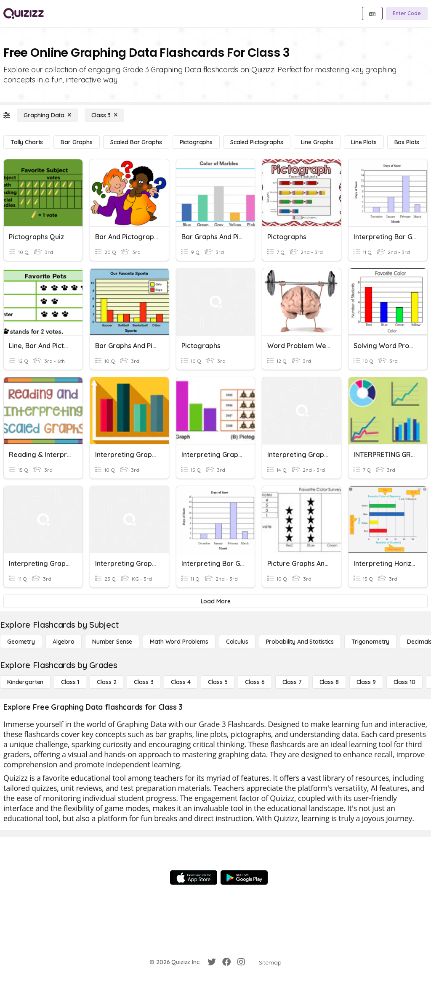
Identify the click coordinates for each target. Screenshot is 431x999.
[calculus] (237, 641)
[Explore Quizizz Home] (23, 13)
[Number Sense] (112, 641)
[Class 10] (404, 682)
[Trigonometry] (370, 641)
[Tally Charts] (26, 142)
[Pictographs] (196, 142)
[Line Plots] (364, 142)
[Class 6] (254, 682)
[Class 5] (217, 682)
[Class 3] (104, 115)
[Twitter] (212, 962)
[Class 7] (292, 682)
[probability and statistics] (300, 641)
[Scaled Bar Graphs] (136, 142)
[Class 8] (329, 682)
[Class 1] (70, 682)
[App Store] (193, 877)
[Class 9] (366, 682)
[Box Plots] (407, 142)
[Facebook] (226, 962)
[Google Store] (244, 877)
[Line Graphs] (317, 142)
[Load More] (215, 601)
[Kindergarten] (25, 682)
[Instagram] (241, 962)
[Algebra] (63, 641)
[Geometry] (21, 641)
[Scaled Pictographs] (256, 142)
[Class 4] (180, 682)
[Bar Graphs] (76, 142)
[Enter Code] (407, 13)
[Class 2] (106, 682)
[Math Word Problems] (179, 641)
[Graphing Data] (47, 115)
